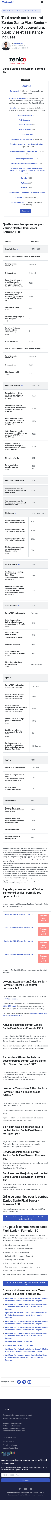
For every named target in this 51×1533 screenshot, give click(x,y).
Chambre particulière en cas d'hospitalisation (26, 144)
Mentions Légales (25, 1495)
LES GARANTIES (27, 134)
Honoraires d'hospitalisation (22, 139)
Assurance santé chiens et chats (14, 1428)
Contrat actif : (15, 91)
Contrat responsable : (25, 115)
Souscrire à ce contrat (43, 918)
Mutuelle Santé (8, 11)
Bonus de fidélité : (25, 125)
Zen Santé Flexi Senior (32, 11)
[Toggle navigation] (42, 2)
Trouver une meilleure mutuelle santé (16, 1418)
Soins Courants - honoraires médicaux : (24, 151)
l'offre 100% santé (9, 1006)
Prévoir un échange (10, 1445)
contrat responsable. (10, 999)
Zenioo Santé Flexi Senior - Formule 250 (18, 955)
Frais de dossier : (25, 120)
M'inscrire (25, 1480)
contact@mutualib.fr (10, 1448)
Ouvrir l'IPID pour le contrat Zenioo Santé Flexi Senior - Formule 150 (25, 1283)
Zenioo (19, 11)
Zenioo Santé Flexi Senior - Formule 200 (18, 941)
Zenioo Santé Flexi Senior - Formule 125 (18, 914)
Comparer (38, 1301)
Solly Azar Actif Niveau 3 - (14, 1342)
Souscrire (25, 211)
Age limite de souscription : (19, 98)
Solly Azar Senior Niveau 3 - (15, 1345)
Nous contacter (8, 1441)
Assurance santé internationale (14, 1431)
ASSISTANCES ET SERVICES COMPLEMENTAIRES (27, 193)
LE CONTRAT (26, 86)
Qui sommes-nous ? (10, 1438)
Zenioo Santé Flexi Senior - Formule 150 (18, 928)
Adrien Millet (18, 44)
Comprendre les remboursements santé (17, 1415)
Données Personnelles (37, 1495)
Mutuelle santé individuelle (12, 1423)
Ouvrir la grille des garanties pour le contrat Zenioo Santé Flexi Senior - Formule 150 (25, 1218)
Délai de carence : (25, 130)
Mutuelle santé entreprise (12, 1426)
